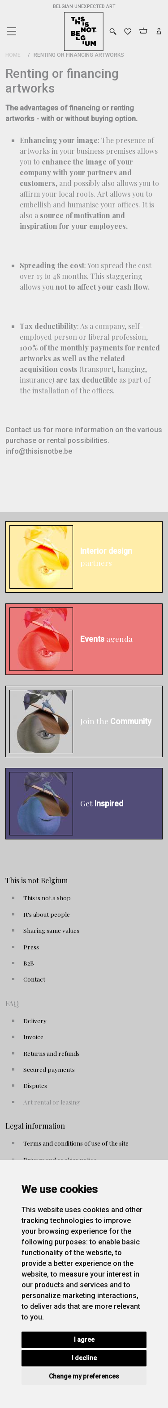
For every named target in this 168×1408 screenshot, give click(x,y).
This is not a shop (47, 898)
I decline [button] (84, 1358)
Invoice (33, 1037)
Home (13, 55)
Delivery (35, 1020)
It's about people (46, 914)
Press (31, 947)
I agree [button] (84, 1339)
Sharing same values (51, 930)
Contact (34, 979)
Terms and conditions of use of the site (76, 1143)
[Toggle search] (113, 31)
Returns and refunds (51, 1053)
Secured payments (49, 1069)
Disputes (35, 1085)
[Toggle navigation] (10, 29)
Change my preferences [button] (84, 1376)
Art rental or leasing (51, 1102)
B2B (28, 963)
